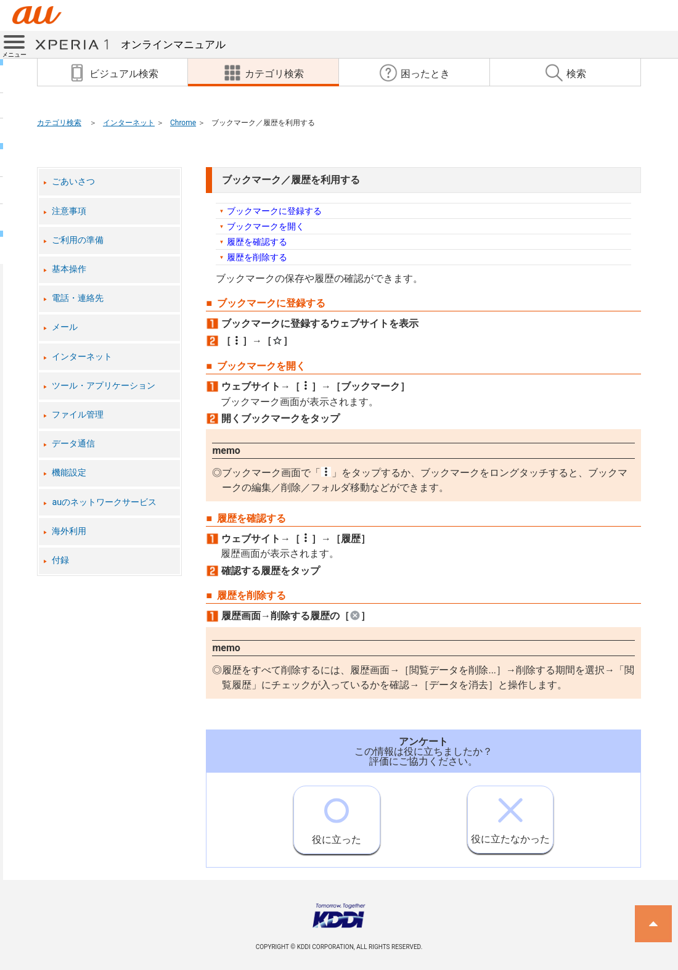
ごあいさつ (73, 181)
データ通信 (73, 443)
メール (65, 327)
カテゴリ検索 (59, 122)
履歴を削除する (257, 257)
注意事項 (69, 211)
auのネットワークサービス (104, 502)
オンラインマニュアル (130, 44)
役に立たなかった (510, 815)
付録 (60, 560)
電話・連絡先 (78, 298)
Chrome (183, 122)
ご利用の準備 (78, 240)
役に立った (336, 815)
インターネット (129, 122)
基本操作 (69, 269)
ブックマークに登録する (274, 211)
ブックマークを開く (265, 226)
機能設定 (69, 472)
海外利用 (69, 531)
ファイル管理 (78, 414)
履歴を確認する (257, 242)
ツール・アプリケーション (103, 385)
